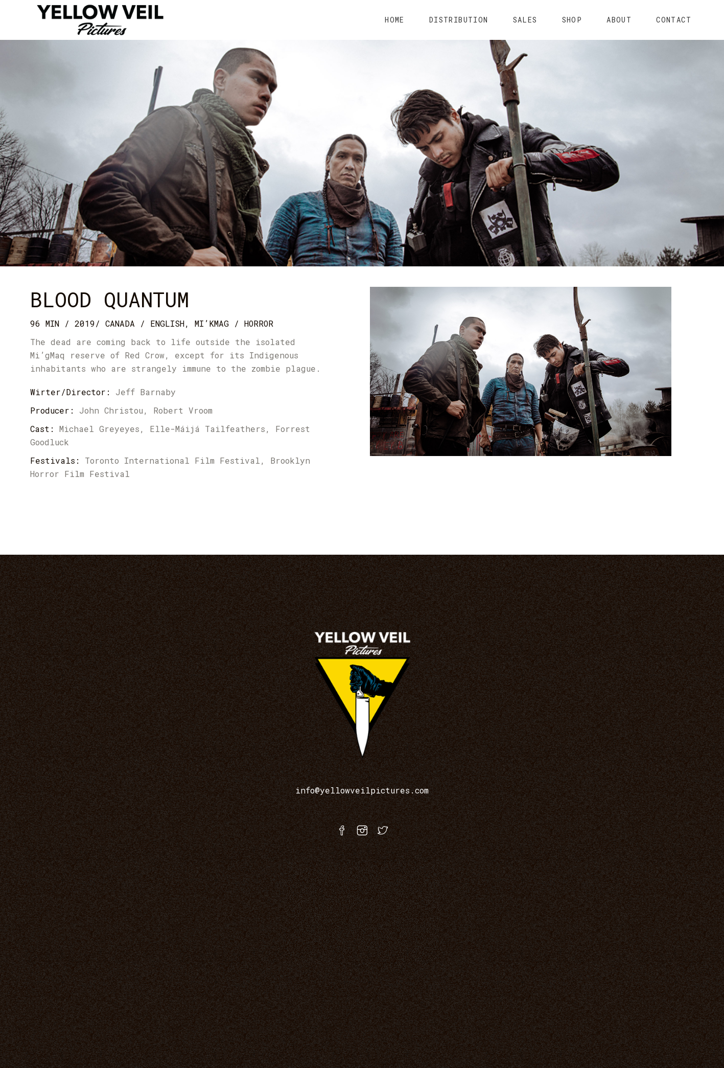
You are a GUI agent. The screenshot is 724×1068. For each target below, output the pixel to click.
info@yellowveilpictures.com (362, 790)
